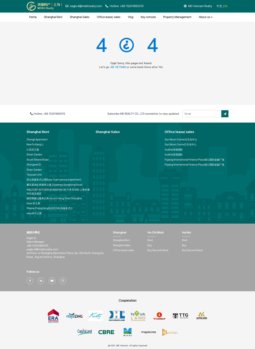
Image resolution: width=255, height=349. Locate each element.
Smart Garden (34, 154)
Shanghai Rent (53, 17)
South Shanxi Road (38, 159)
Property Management (177, 17)
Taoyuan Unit (34, 174)
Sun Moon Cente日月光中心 (180, 144)
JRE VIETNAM (118, 67)
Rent (150, 240)
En (226, 6)
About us (205, 17)
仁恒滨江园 (33, 149)
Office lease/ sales (108, 17)
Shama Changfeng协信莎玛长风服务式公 (50, 208)
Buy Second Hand (158, 250)
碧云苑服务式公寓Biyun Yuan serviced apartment (54, 179)
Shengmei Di (34, 164)
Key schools (148, 17)
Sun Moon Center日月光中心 (181, 139)
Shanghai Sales (79, 17)
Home (33, 17)
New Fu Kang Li (35, 144)
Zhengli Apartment (37, 139)
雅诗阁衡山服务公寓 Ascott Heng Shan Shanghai (54, 198)
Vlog (130, 17)
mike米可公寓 (34, 213)
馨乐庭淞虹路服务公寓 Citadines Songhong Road (54, 184)
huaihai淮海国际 (174, 149)
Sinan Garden (34, 169)
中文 (219, 6)
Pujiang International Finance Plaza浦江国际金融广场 (194, 159)
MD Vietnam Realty (198, 6)
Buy (150, 245)
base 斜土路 (33, 203)
